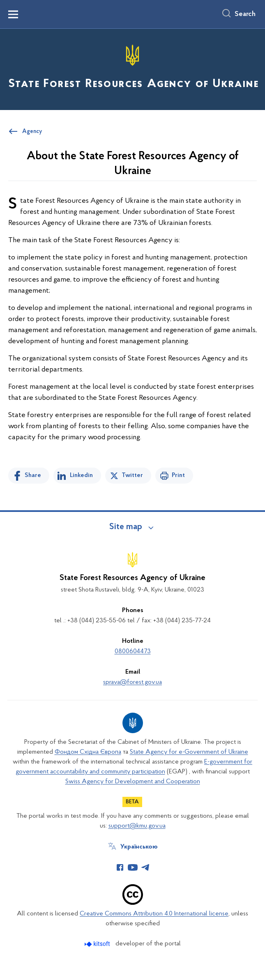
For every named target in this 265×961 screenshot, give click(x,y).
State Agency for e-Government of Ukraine (189, 752)
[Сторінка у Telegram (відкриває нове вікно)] (145, 867)
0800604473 (133, 651)
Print (178, 475)
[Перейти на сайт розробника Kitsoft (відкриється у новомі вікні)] (98, 944)
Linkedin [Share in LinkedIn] (81, 475)
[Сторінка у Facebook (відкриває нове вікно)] (120, 867)
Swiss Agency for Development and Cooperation (132, 781)
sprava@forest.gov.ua (132, 682)
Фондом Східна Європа (88, 752)
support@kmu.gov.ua (137, 826)
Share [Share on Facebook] (33, 475)
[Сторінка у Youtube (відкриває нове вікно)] (133, 867)
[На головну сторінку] (132, 68)
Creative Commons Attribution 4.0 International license (154, 914)
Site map (125, 527)
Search (245, 14)
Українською (139, 847)
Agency (32, 132)
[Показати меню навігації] (13, 14)
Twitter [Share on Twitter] (132, 475)
